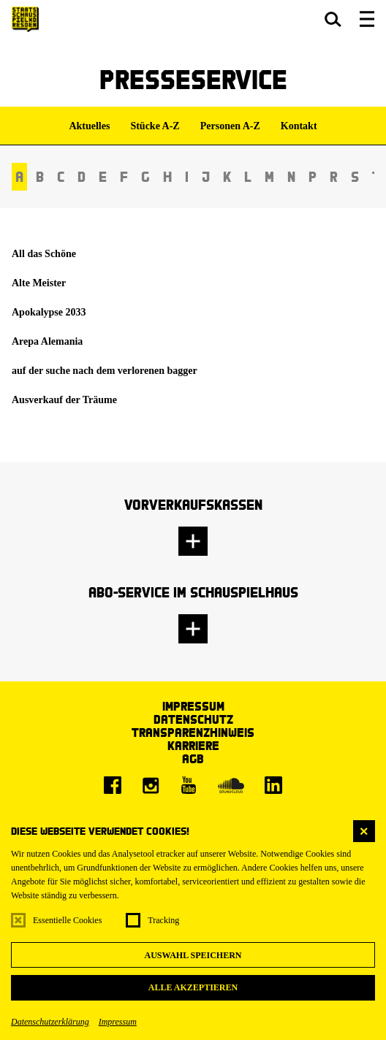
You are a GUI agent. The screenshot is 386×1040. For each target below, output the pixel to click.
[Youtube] (188, 785)
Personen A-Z (230, 126)
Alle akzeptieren (193, 987)
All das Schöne (44, 253)
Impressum (118, 1022)
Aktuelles (89, 126)
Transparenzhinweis (193, 732)
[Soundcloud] (231, 785)
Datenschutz (193, 719)
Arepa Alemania (47, 341)
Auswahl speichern (192, 955)
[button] (333, 19)
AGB (193, 758)
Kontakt (299, 126)
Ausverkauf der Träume (64, 399)
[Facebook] (112, 785)
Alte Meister (39, 283)
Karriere (193, 745)
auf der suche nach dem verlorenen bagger (104, 370)
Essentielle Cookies (67, 920)
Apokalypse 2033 (49, 312)
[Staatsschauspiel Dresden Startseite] (25, 19)
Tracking (163, 920)
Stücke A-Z (154, 126)
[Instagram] (150, 785)
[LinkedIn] (273, 785)
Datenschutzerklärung (50, 1022)
